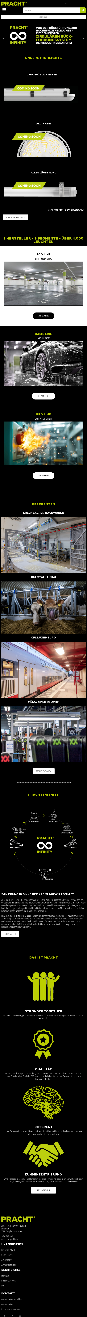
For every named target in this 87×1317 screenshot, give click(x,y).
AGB (2, 1285)
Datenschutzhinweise (8, 1280)
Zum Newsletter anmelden (10, 1309)
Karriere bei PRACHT (8, 1249)
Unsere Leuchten (7, 1254)
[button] (43, 17)
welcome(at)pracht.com (9, 1239)
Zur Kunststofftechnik (8, 1264)
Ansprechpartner (7, 1304)
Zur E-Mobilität (6, 1259)
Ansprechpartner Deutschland (12, 1299)
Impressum (5, 1275)
